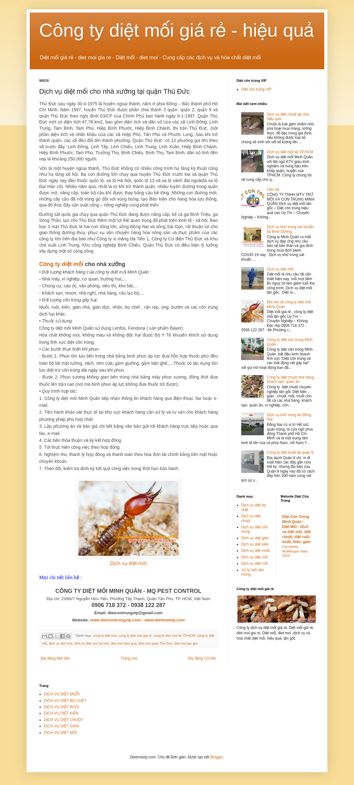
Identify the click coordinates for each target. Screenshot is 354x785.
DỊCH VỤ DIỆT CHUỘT (63, 720)
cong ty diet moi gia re (135, 636)
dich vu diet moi (60, 643)
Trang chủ (129, 658)
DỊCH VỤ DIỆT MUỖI (62, 694)
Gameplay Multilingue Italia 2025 (295, 551)
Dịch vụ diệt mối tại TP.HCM (290, 152)
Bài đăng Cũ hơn (202, 658)
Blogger (216, 757)
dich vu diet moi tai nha (91, 643)
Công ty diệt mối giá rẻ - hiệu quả (176, 30)
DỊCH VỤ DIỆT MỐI (60, 732)
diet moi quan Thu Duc (155, 643)
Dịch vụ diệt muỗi (255, 550)
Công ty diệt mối (61, 264)
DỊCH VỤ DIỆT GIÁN (61, 726)
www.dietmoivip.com (164, 620)
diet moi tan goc (186, 643)
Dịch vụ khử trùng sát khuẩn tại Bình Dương (290, 229)
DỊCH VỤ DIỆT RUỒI (61, 707)
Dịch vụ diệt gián (255, 538)
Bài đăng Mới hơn (55, 658)
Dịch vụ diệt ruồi (254, 563)
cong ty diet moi (105, 636)
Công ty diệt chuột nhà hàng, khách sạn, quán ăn (291, 379)
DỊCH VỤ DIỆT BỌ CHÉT (65, 701)
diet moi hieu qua (124, 643)
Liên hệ (273, 189)
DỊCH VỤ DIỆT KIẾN (61, 713)
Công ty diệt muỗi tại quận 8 (290, 452)
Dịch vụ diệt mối (128, 563)
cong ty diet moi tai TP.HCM (174, 636)
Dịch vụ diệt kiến (254, 544)
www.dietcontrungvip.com (115, 620)
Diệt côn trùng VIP (256, 89)
